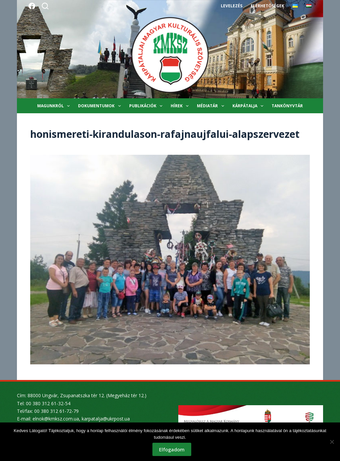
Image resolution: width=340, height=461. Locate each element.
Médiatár (211, 106)
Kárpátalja (249, 106)
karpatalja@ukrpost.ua (106, 418)
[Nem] (331, 441)
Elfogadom (172, 449)
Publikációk (147, 106)
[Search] (45, 6)
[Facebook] (32, 6)
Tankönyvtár (287, 106)
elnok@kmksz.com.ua (56, 418)
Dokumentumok (100, 106)
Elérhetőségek (267, 6)
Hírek (181, 106)
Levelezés (231, 6)
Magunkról (54, 106)
